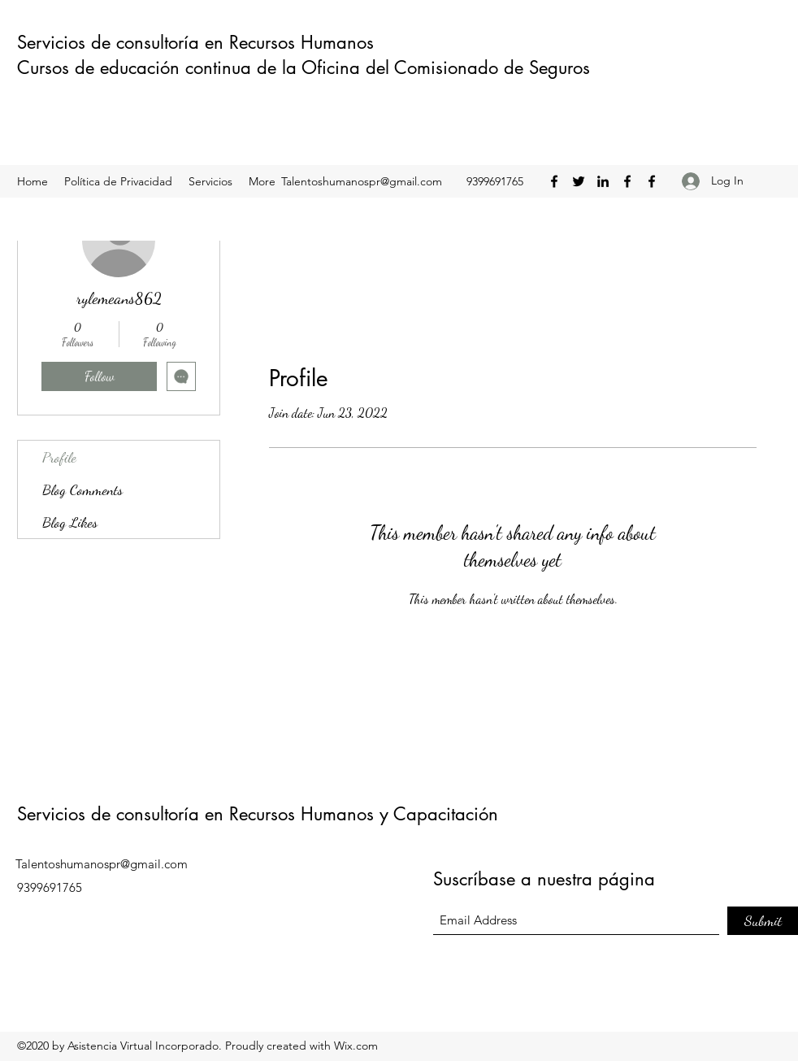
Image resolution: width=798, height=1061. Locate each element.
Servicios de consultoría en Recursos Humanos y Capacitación (257, 813)
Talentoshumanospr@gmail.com (361, 181)
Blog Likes (70, 522)
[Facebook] (554, 181)
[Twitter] (578, 181)
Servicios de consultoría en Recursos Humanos (198, 42)
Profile (59, 457)
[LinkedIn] (603, 181)
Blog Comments (82, 489)
